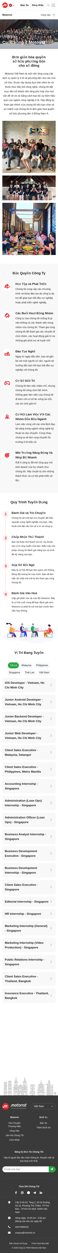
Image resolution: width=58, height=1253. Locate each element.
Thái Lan (29, 672)
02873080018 (21, 1227)
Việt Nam (44, 672)
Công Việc (14, 1131)
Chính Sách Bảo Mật (40, 1243)
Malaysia (26, 665)
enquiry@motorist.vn (25, 1232)
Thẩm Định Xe (44, 1127)
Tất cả (13, 665)
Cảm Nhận (14, 1140)
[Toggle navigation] (54, 15)
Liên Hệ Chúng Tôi (14, 1135)
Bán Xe (24, 5)
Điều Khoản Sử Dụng (18, 1243)
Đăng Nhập (37, 5)
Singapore (14, 672)
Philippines (42, 665)
